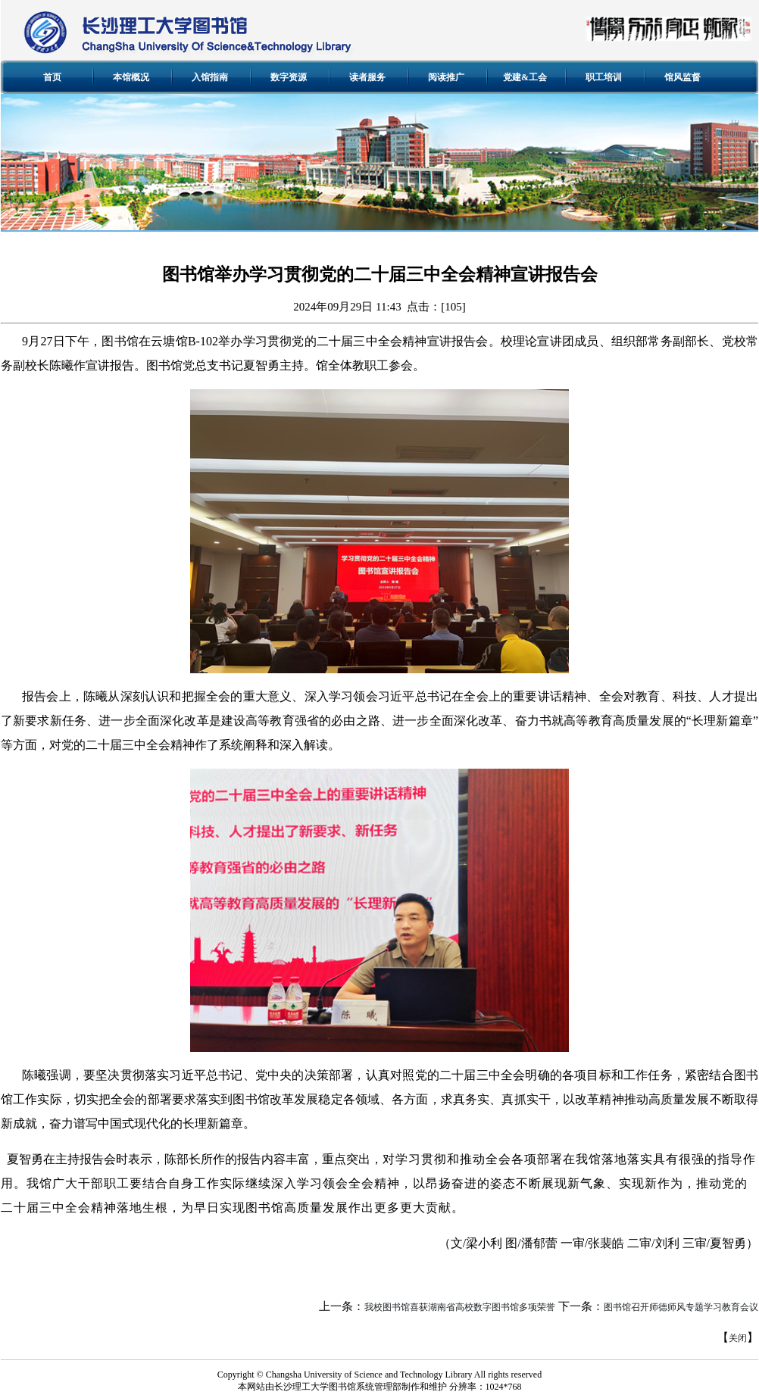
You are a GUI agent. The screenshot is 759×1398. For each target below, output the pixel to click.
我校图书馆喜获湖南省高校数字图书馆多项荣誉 (459, 1307)
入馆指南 (210, 77)
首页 (52, 77)
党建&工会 (525, 77)
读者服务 (367, 77)
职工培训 (604, 77)
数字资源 (288, 77)
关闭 (738, 1338)
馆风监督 (682, 77)
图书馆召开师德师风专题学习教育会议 (681, 1307)
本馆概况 (131, 77)
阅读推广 (446, 77)
